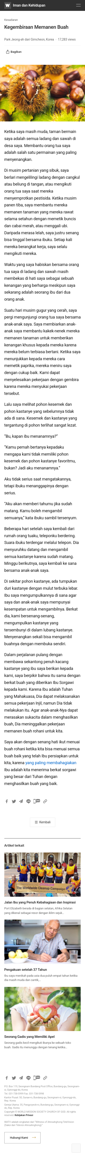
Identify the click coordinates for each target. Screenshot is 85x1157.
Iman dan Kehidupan (29, 5)
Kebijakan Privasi (24, 1115)
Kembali (44, 822)
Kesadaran (11, 20)
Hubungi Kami (19, 1137)
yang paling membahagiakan (50, 762)
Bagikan (14, 52)
